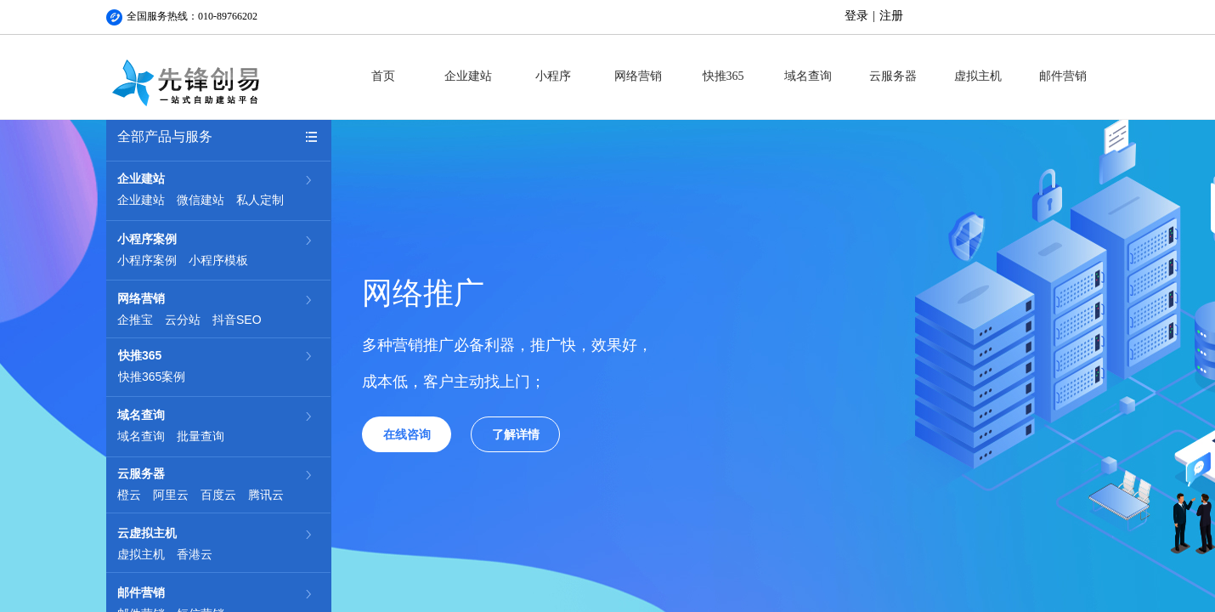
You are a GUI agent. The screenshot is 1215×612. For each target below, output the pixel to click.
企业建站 (468, 76)
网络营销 (638, 76)
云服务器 (893, 76)
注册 (891, 15)
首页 (383, 76)
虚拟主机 (978, 76)
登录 (856, 15)
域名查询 (808, 76)
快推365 (723, 76)
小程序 (553, 76)
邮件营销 (1063, 76)
